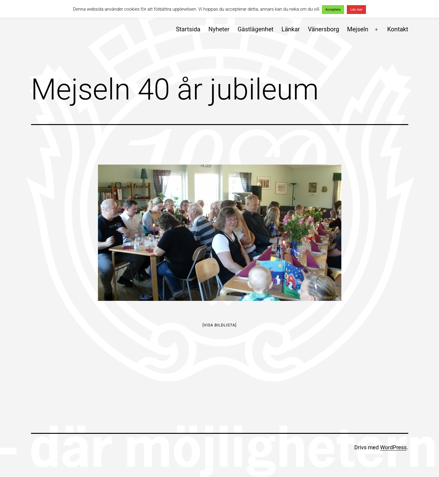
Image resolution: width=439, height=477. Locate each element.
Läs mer (356, 10)
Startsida (188, 29)
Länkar (290, 29)
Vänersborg (323, 29)
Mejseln (357, 29)
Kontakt (397, 29)
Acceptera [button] (333, 10)
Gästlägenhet (256, 29)
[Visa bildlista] (219, 325)
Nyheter (218, 29)
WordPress (393, 447)
